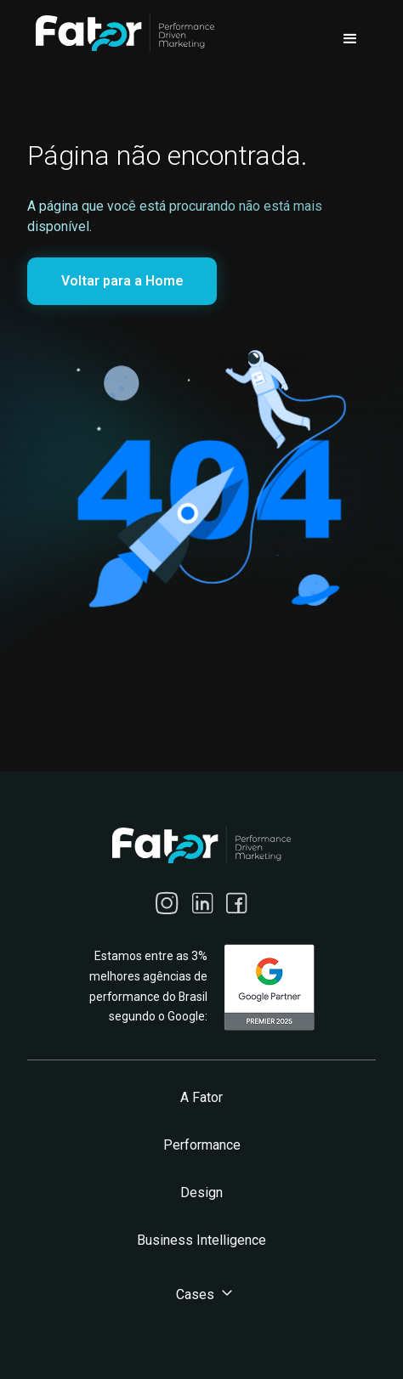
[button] (350, 39)
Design (201, 1192)
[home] (120, 33)
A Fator (201, 1097)
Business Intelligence (201, 1240)
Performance (202, 1145)
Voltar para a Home (122, 281)
